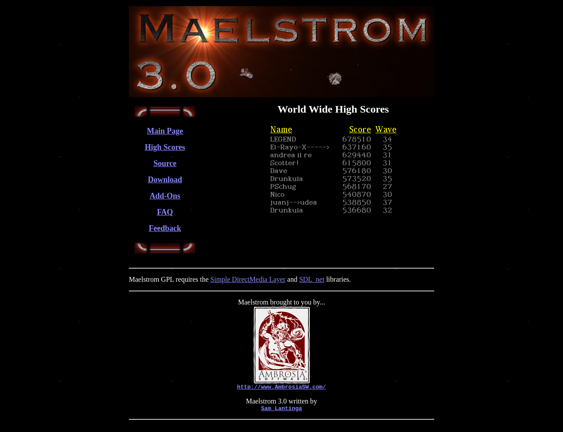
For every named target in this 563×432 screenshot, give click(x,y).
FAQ (165, 212)
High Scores (165, 147)
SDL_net (312, 279)
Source (165, 163)
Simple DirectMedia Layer (248, 279)
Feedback (165, 228)
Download (165, 179)
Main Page (165, 131)
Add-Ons (164, 195)
